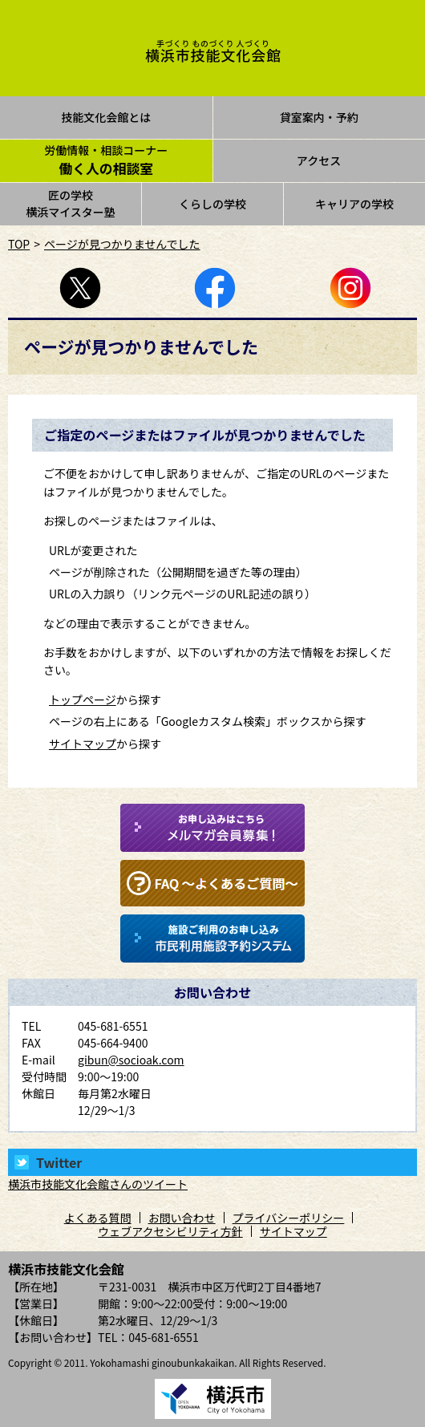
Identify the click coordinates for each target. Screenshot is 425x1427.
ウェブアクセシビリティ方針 (170, 1231)
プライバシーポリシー (289, 1218)
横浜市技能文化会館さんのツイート (98, 1184)
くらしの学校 (212, 204)
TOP (19, 244)
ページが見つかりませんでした (122, 244)
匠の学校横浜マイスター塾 (70, 203)
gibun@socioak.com (131, 1060)
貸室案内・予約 (319, 117)
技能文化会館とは (106, 117)
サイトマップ (82, 744)
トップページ (82, 699)
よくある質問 (98, 1218)
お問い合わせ (182, 1218)
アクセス (319, 160)
